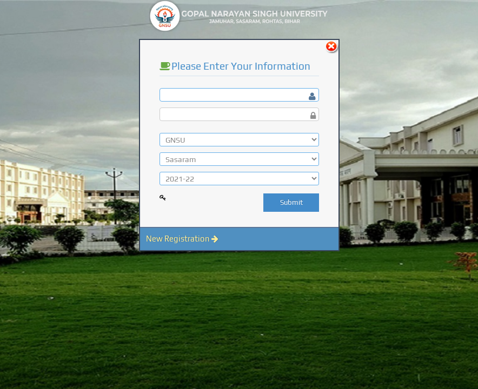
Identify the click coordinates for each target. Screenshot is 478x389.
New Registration (182, 238)
